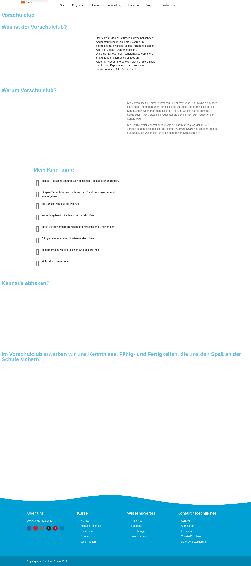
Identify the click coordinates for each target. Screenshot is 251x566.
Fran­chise (133, 5)
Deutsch (28, 3)
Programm (78, 5)
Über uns (96, 5)
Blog (148, 5)
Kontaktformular (167, 5)
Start (62, 5)
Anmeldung (114, 5)
